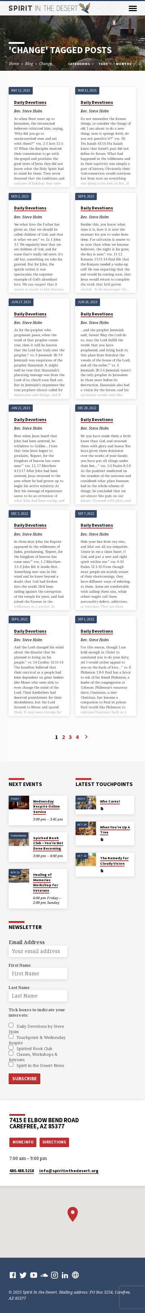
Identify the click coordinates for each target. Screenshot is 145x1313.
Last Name (19, 987)
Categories (81, 63)
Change (45, 63)
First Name (20, 965)
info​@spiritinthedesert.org (69, 1170)
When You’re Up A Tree (115, 830)
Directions (54, 1142)
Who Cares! (110, 801)
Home (14, 63)
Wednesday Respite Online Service (46, 806)
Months (126, 63)
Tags (105, 63)
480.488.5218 (21, 1170)
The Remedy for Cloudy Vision (114, 860)
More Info (23, 1142)
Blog (29, 63)
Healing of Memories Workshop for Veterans (45, 882)
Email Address (27, 942)
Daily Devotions (30, 102)
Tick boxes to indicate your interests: (37, 1012)
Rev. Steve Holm (28, 111)
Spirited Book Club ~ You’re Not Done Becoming (48, 843)
